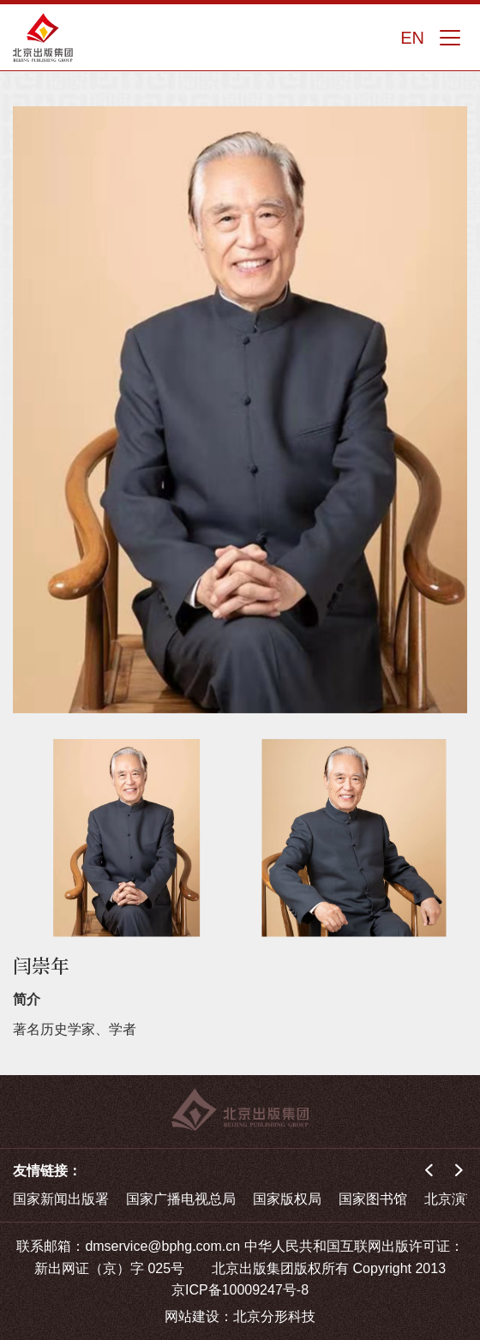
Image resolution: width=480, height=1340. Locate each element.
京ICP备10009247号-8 (240, 1290)
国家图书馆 (373, 1199)
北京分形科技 (274, 1316)
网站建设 (192, 1316)
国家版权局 (287, 1199)
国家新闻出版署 (61, 1199)
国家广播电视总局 (181, 1199)
